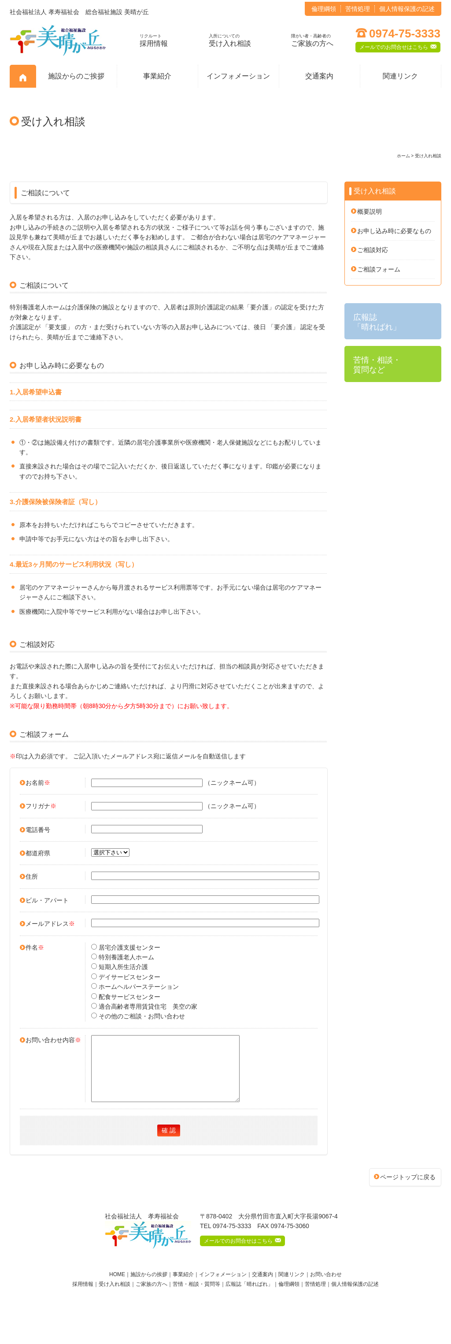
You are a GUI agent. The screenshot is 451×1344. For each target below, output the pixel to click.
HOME (117, 1288)
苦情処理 (357, 8)
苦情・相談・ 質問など (377, 365)
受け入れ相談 (230, 40)
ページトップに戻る (408, 1190)
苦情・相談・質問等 (196, 1297)
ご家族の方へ (312, 40)
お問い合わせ (326, 1288)
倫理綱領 (323, 8)
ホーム (403, 155)
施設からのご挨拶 (76, 76)
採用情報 (154, 40)
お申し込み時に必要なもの (394, 230)
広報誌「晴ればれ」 (249, 1297)
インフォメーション (238, 76)
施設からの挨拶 (148, 1288)
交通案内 (319, 76)
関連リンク (400, 76)
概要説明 (369, 211)
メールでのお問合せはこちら (397, 46)
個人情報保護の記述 (407, 8)
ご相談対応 (372, 249)
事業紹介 (157, 76)
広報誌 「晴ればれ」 (377, 322)
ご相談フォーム (378, 269)
